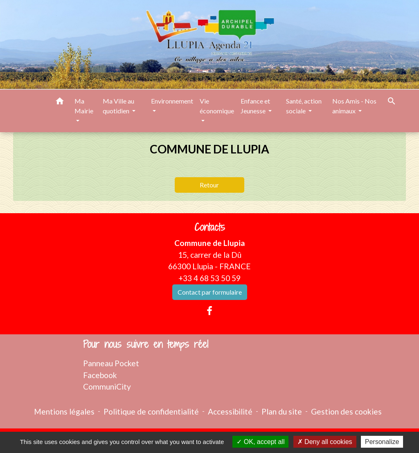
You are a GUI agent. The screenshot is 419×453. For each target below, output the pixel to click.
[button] (59, 102)
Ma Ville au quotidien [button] (118, 106)
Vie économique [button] (217, 106)
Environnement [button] (172, 101)
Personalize (382, 441)
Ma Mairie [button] (83, 106)
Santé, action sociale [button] (304, 106)
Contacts (209, 227)
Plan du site (281, 411)
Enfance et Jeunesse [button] (255, 106)
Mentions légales (64, 411)
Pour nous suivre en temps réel (145, 344)
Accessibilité (230, 411)
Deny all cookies (324, 441)
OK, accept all (260, 441)
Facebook (100, 375)
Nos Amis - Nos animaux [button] (354, 106)
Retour (209, 185)
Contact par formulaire (210, 292)
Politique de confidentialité (151, 411)
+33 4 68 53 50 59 (209, 278)
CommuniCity (107, 386)
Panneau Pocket (111, 363)
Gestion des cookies (346, 411)
